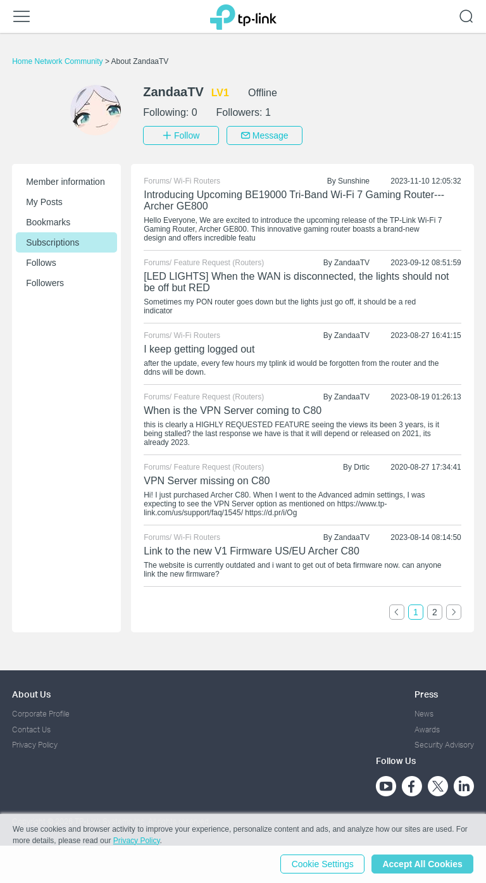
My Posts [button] (44, 202)
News (423, 713)
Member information (65, 182)
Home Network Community (58, 61)
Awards (427, 729)
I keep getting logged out (199, 349)
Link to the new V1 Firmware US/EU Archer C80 (251, 551)
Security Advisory (444, 744)
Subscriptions (52, 242)
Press (426, 694)
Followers (45, 283)
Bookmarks (48, 222)
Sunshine (354, 181)
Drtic (362, 467)
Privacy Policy (35, 744)
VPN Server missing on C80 (207, 480)
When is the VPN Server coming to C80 (232, 410)
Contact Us (31, 729)
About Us (31, 694)
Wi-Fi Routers (197, 181)
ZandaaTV (352, 262)
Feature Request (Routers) (219, 262)
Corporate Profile (41, 713)
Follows (41, 263)
